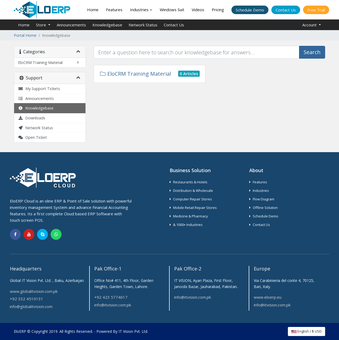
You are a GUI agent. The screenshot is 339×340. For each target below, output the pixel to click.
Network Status (143, 24)
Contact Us (286, 10)
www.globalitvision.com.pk (34, 291)
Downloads (31, 117)
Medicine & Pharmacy (189, 216)
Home (93, 9)
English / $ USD (306, 331)
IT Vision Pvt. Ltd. (133, 331)
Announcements (71, 24)
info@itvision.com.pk (112, 304)
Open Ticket (32, 137)
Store (41, 24)
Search (312, 52)
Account (310, 24)
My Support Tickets (39, 88)
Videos (198, 9)
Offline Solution (263, 207)
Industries (141, 9)
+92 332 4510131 (26, 298)
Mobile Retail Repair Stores (193, 207)
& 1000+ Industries (186, 224)
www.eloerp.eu (267, 297)
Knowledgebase (107, 24)
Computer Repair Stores (191, 199)
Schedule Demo (250, 10)
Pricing (218, 9)
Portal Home (25, 35)
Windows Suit (172, 9)
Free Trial (316, 10)
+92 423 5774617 (111, 297)
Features (114, 9)
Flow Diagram (261, 199)
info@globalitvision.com (31, 306)
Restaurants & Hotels (188, 182)
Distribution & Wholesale (191, 190)
